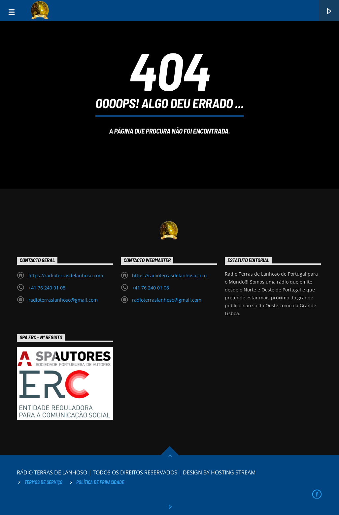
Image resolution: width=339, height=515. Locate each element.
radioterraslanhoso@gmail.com (63, 300)
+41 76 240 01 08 (46, 288)
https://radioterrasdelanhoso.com (65, 275)
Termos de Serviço (43, 482)
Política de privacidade (100, 482)
